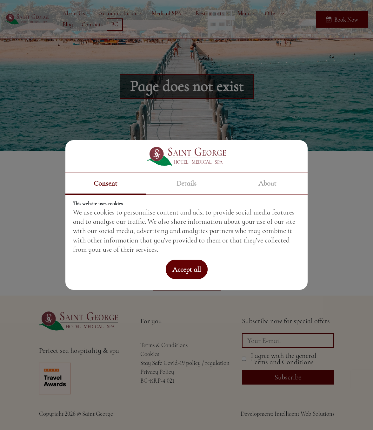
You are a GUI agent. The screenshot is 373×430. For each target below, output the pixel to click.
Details (186, 183)
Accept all (186, 269)
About (267, 183)
